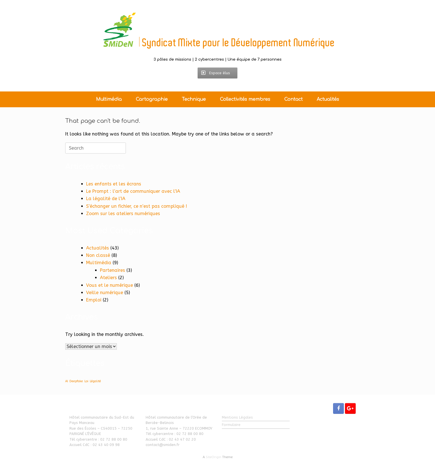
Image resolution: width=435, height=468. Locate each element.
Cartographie (152, 99)
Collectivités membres (245, 99)
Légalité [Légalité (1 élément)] (95, 381)
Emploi (93, 300)
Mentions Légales (237, 417)
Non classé (98, 255)
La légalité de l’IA (105, 198)
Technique (194, 99)
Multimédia (109, 99)
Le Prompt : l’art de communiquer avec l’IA (133, 191)
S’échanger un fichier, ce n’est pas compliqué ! (136, 206)
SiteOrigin (213, 457)
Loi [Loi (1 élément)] (86, 381)
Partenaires (112, 270)
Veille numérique (104, 292)
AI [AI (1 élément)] (66, 381)
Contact (293, 99)
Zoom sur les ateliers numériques (123, 213)
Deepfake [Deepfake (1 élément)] (76, 381)
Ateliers (108, 277)
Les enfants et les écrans (113, 184)
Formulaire (231, 425)
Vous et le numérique (109, 285)
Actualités (328, 99)
